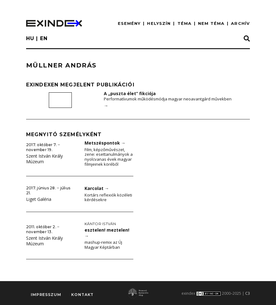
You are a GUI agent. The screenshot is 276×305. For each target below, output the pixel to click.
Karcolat (97, 188)
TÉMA (184, 23)
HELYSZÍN (159, 23)
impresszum (46, 294)
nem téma (211, 23)
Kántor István (100, 223)
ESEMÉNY (129, 23)
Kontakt (82, 294)
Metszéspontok (105, 143)
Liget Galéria (38, 199)
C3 (247, 293)
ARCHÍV (240, 23)
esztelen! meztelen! (107, 233)
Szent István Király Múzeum (44, 159)
